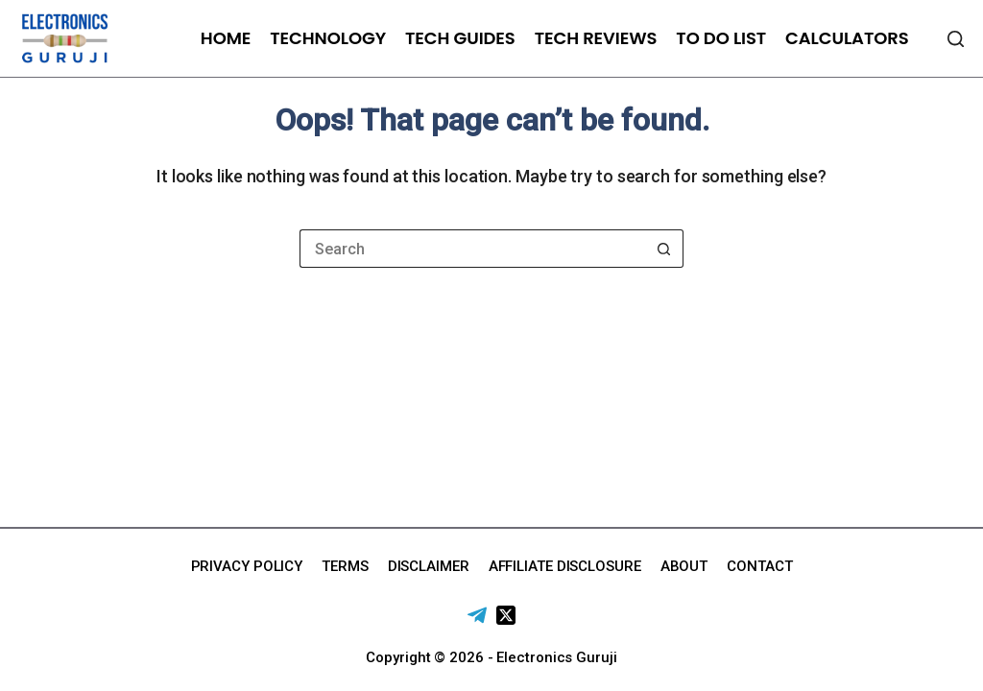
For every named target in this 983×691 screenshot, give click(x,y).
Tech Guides (460, 38)
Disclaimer (428, 566)
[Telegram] (477, 615)
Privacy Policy (247, 566)
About (684, 566)
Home (226, 38)
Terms (345, 566)
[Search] (955, 39)
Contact (759, 566)
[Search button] (664, 248)
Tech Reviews (596, 38)
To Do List (721, 38)
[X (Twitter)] (505, 615)
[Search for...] (472, 248)
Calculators (846, 38)
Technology (328, 38)
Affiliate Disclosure (565, 566)
